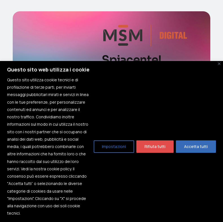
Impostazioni (114, 146)
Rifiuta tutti (155, 146)
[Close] (219, 63)
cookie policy (59, 168)
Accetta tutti (196, 146)
